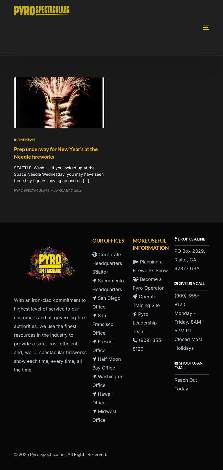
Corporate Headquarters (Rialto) (107, 263)
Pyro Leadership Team (145, 322)
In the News (24, 139)
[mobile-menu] (187, 27)
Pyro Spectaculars (31, 190)
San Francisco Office (103, 324)
